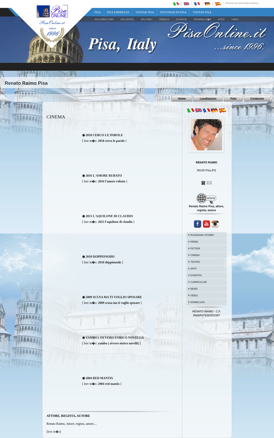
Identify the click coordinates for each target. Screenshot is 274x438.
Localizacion (208, 98)
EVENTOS (181, 19)
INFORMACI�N (202, 19)
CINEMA (195, 255)
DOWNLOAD (197, 302)
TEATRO (195, 262)
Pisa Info (146, 19)
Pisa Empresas (118, 12)
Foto (233, 98)
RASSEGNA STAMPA (202, 235)
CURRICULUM (198, 282)
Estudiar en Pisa (173, 12)
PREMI (194, 241)
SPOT (193, 268)
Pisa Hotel (127, 19)
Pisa (97, 12)
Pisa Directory (104, 19)
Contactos (257, 98)
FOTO (221, 19)
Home (182, 98)
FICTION (195, 248)
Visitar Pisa (144, 12)
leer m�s (54, 431)
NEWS (194, 288)
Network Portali (248, 3)
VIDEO (234, 19)
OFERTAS (164, 19)
